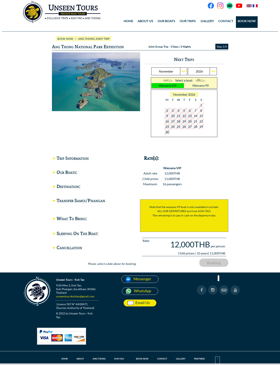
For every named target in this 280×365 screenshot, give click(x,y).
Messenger (142, 279)
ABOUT (80, 358)
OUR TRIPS (188, 21)
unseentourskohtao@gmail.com (75, 296)
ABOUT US (145, 21)
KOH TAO (119, 358)
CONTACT (225, 21)
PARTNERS (199, 358)
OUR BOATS (166, 21)
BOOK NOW (247, 21)
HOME (128, 21)
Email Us (142, 302)
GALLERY (207, 21)
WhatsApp (142, 291)
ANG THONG (99, 358)
